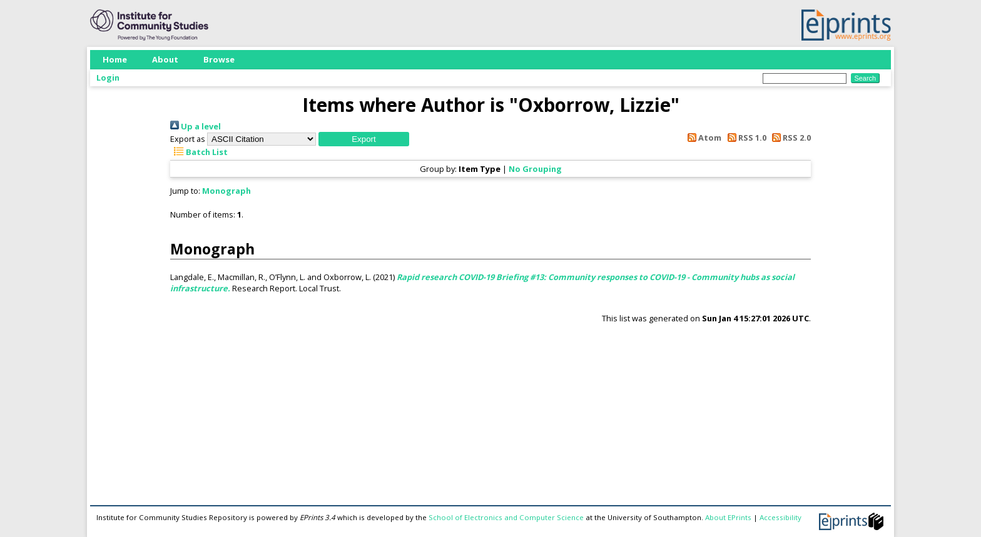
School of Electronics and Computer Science (506, 517)
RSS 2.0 (789, 137)
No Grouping (535, 168)
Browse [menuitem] (219, 59)
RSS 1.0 (744, 137)
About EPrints (728, 517)
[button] (363, 139)
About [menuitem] (165, 59)
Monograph (226, 190)
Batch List (199, 152)
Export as (187, 138)
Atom (702, 137)
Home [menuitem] (115, 59)
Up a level (195, 126)
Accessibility (780, 517)
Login (107, 77)
